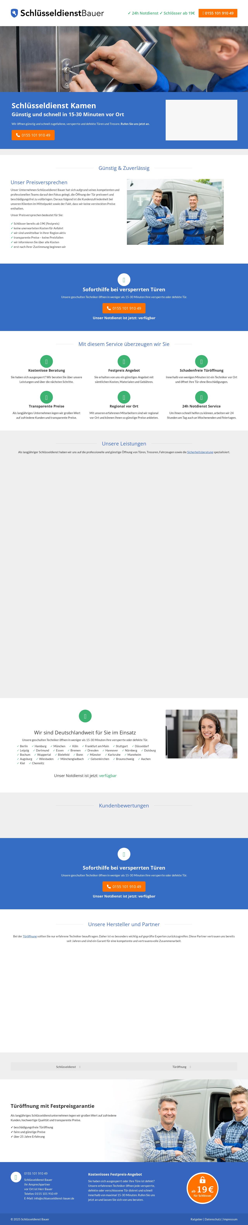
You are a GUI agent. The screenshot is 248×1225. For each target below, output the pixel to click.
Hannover (111, 750)
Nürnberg (131, 750)
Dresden (93, 750)
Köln (75, 746)
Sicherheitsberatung (200, 452)
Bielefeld (63, 754)
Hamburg (40, 746)
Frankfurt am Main (97, 746)
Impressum (230, 1219)
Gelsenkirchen (100, 759)
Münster (95, 754)
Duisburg (150, 750)
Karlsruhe (114, 754)
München (59, 746)
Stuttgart (122, 746)
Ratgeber (197, 1219)
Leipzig (24, 750)
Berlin (24, 746)
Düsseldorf (142, 746)
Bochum (25, 754)
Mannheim (134, 754)
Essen (60, 750)
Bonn (79, 754)
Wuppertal (44, 754)
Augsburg (26, 759)
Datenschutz (213, 1219)
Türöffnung (30, 936)
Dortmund (42, 750)
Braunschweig (125, 759)
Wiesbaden (46, 759)
